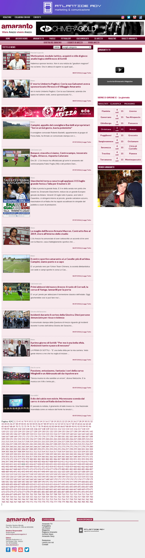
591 (47, 481)
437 (75, 464)
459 (71, 466)
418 (91, 461)
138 (75, 431)
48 (45, 424)
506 (75, 471)
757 (67, 499)
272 (59, 446)
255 (83, 444)
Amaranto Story (48, 536)
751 (43, 499)
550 (67, 476)
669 (83, 489)
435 (67, 464)
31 (88, 421)
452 (43, 466)
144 (7, 434)
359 (39, 456)
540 (27, 476)
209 (83, 439)
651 (11, 489)
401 (23, 461)
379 (27, 459)
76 (33, 426)
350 (3, 456)
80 (45, 426)
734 (67, 496)
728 (43, 496)
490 (11, 471)
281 (3, 449)
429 (43, 464)
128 (35, 431)
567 (43, 479)
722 (19, 496)
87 (64, 426)
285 (19, 449)
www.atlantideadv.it (12, 545)
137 (71, 431)
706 (47, 494)
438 (79, 464)
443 (7, 466)
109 (47, 429)
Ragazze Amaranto (129, 38)
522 (47, 474)
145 (11, 434)
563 (27, 479)
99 (8, 429)
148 (23, 434)
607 (19, 484)
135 (63, 431)
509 (87, 471)
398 (11, 461)
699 (19, 494)
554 (83, 476)
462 (83, 466)
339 (51, 454)
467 (11, 469)
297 (67, 449)
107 (39, 429)
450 (35, 466)
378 (23, 459)
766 (11, 502)
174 (35, 436)
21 (60, 421)
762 (87, 499)
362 (51, 456)
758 (71, 499)
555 (87, 476)
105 (31, 429)
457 (63, 466)
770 (27, 502)
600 (83, 481)
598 (75, 481)
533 (91, 474)
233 (87, 441)
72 (22, 426)
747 (27, 499)
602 (91, 481)
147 (19, 434)
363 (55, 456)
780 (67, 502)
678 (27, 491)
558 (7, 479)
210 (87, 439)
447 (23, 466)
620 (71, 484)
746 (23, 499)
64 (90, 424)
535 (7, 476)
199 (43, 439)
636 (43, 486)
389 (67, 459)
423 (19, 464)
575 (75, 479)
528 (71, 474)
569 (51, 479)
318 (59, 451)
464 (91, 466)
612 (39, 484)
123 (15, 431)
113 (63, 429)
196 (31, 439)
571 (59, 479)
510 (91, 471)
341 (59, 454)
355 (23, 456)
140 (83, 431)
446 (19, 466)
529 (75, 474)
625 (91, 484)
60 (78, 424)
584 (19, 481)
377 (19, 459)
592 (51, 481)
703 (35, 494)
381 (35, 459)
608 (23, 484)
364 (59, 456)
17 (49, 421)
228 (67, 441)
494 (27, 471)
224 (51, 441)
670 (87, 489)
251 (67, 444)
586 (27, 481)
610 (31, 484)
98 (5, 429)
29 (83, 421)
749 (35, 499)
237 (11, 444)
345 (75, 454)
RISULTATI (103, 104)
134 (59, 431)
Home (8, 38)
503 (63, 471)
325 (87, 451)
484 (79, 469)
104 (27, 429)
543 (39, 476)
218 (27, 441)
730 (51, 496)
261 (15, 446)
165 (91, 434)
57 (70, 424)
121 (7, 431)
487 (91, 469)
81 (47, 426)
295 (59, 449)
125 (23, 431)
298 (71, 449)
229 (71, 441)
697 (11, 494)
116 (75, 429)
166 (3, 436)
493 (23, 471)
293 (51, 449)
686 (59, 491)
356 (27, 456)
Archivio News (22, 38)
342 (63, 454)
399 (15, 461)
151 (35, 434)
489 (7, 471)
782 (75, 502)
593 (55, 481)
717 (91, 494)
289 (35, 449)
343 (67, 454)
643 (71, 486)
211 (91, 439)
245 (43, 444)
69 (14, 426)
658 (39, 489)
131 (47, 431)
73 (25, 426)
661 (51, 489)
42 (28, 424)
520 (39, 474)
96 (90, 426)
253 (75, 444)
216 (19, 441)
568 (47, 479)
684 (51, 491)
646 (83, 486)
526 (63, 474)
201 (51, 439)
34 (5, 424)
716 (87, 494)
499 (47, 471)
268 (43, 446)
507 (79, 471)
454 (51, 466)
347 (83, 454)
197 (35, 439)
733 (63, 496)
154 (47, 434)
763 (91, 499)
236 (7, 444)
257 (91, 444)
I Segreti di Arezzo (75, 42)
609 (27, 484)
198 (39, 439)
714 (79, 494)
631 (23, 486)
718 (3, 496)
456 (59, 466)
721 (15, 496)
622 (79, 484)
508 (83, 471)
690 (75, 491)
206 (71, 439)
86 (62, 426)
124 (19, 431)
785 (87, 502)
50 (50, 424)
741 (3, 499)
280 (91, 446)
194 (23, 439)
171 (23, 436)
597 (71, 481)
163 (83, 434)
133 (55, 431)
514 (15, 474)
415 (79, 461)
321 (71, 451)
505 (71, 471)
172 (27, 436)
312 (35, 451)
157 (59, 434)
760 (79, 499)
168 (11, 436)
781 (71, 502)
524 (55, 474)
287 (27, 449)
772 (35, 502)
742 (7, 499)
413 (71, 461)
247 (51, 444)
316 (51, 451)
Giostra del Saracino (52, 42)
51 (53, 424)
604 (7, 484)
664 (63, 489)
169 (15, 436)
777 (55, 502)
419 (3, 464)
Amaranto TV (38, 38)
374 (7, 459)
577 (83, 479)
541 (31, 476)
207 (75, 439)
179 (55, 436)
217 (23, 441)
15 (43, 421)
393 (83, 459)
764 (3, 502)
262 (19, 446)
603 (3, 484)
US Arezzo (46, 528)
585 (23, 481)
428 (39, 464)
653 (19, 489)
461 (79, 466)
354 (19, 456)
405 (39, 461)
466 (7, 469)
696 (7, 494)
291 (43, 449)
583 (15, 481)
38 (17, 424)
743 (11, 499)
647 (87, 486)
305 (7, 451)
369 (79, 456)
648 (91, 486)
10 (29, 421)
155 (51, 434)
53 (59, 424)
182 (67, 436)
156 (55, 434)
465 (3, 469)
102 (19, 429)
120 (3, 431)
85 (59, 426)
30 (86, 421)
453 (47, 466)
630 (19, 486)
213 (7, 441)
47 (42, 424)
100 (11, 429)
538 (19, 476)
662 (55, 489)
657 (35, 489)
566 (39, 479)
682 (43, 491)
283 (11, 449)
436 (71, 464)
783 (79, 502)
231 (79, 441)
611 (35, 484)
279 (87, 446)
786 (91, 502)
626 (3, 486)
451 (39, 466)
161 (75, 434)
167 (7, 436)
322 (75, 451)
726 (35, 496)
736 (75, 496)
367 (71, 456)
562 (23, 479)
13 (38, 421)
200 (47, 439)
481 (67, 469)
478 (55, 469)
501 (55, 471)
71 (19, 426)
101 (15, 429)
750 (39, 499)
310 (27, 451)
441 (91, 464)
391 (75, 459)
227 (63, 441)
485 (83, 469)
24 (69, 421)
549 (63, 476)
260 (11, 446)
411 (63, 461)
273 (63, 446)
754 (55, 499)
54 (62, 424)
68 (11, 426)
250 (63, 444)
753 (51, 499)
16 (46, 421)
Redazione (7, 17)
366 (67, 456)
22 (63, 421)
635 (39, 486)
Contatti (37, 17)
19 (55, 421)
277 (79, 446)
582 (11, 481)
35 (8, 424)
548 (59, 476)
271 (55, 446)
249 (59, 444)
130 (43, 431)
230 (75, 441)
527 (67, 474)
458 (67, 466)
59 (76, 424)
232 (83, 441)
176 (43, 436)
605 (11, 484)
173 (31, 436)
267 (39, 446)
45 (36, 424)
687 (63, 491)
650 (7, 489)
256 (87, 444)
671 (91, 489)
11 (32, 421)
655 (27, 489)
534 (3, 476)
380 (31, 459)
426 (31, 464)
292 (47, 449)
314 (43, 451)
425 (27, 464)
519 (35, 474)
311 (31, 451)
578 (87, 479)
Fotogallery (66, 38)
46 (39, 424)
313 (39, 451)
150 (31, 434)
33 (2, 424)
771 (31, 502)
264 (27, 446)
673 (7, 491)
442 (3, 466)
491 (15, 471)
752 (47, 499)
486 (87, 469)
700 (23, 494)
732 (59, 496)
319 (63, 451)
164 (87, 434)
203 (59, 439)
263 (23, 446)
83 (53, 426)
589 (39, 481)
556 (91, 476)
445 (15, 466)
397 (7, 461)
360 (43, 456)
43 (31, 424)
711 (67, 494)
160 (71, 434)
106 (35, 429)
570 (55, 479)
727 (39, 496)
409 (55, 461)
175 (39, 436)
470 (23, 469)
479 (59, 469)
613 (43, 484)
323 (79, 451)
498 (43, 471)
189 (3, 439)
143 (3, 434)
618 (63, 484)
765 (7, 502)
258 (3, 446)
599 (79, 481)
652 (15, 489)
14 (41, 421)
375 (11, 459)
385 (51, 459)
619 (67, 484)
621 (75, 484)
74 (28, 426)
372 (91, 456)
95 (87, 426)
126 (27, 431)
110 (51, 429)
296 (63, 449)
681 (39, 491)
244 (39, 444)
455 (55, 466)
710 (63, 494)
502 (59, 471)
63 (87, 424)
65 (2, 426)
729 (47, 496)
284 (15, 449)
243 (35, 444)
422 (15, 464)
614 (47, 484)
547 (55, 476)
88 (67, 426)
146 (15, 434)
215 (15, 441)
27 (77, 421)
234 (91, 441)
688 (67, 491)
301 (83, 449)
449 (31, 466)
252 (71, 444)
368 (75, 456)
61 (81, 424)
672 (3, 491)
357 (31, 456)
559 (11, 479)
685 (55, 491)
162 (79, 434)
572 (63, 479)
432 (55, 464)
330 (15, 454)
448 (27, 466)
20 (58, 421)
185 (79, 436)
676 (19, 491)
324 (83, 451)
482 (71, 469)
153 (43, 434)
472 (31, 469)
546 (51, 476)
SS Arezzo (98, 38)
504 (67, 471)
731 (55, 496)
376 (15, 459)
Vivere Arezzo (93, 42)
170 (19, 436)
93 (81, 426)
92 (78, 426)
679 (31, 491)
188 (91, 436)
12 (35, 421)
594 (59, 481)
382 (39, 459)
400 (19, 461)
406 (43, 461)
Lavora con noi (48, 542)
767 (15, 502)
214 (11, 441)
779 (63, 502)
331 (19, 454)
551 (71, 476)
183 (71, 436)
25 (72, 421)
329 (11, 454)
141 (87, 431)
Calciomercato (82, 38)
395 (91, 459)
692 (83, 491)
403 (31, 461)
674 (11, 491)
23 (66, 421)
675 (15, 491)
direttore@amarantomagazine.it (16, 534)
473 (35, 469)
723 (23, 496)
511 (3, 474)
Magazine (112, 38)
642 (67, 486)
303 (91, 449)
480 (63, 469)
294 (55, 449)
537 (15, 476)
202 (55, 439)
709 (59, 494)
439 (83, 464)
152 (39, 434)
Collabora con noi (22, 17)
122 (11, 431)
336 (39, 454)
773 (39, 502)
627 (7, 486)
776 (51, 502)
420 (7, 464)
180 (59, 436)
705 (43, 494)
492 (19, 471)
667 (75, 489)
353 (15, 456)
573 (67, 479)
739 (87, 496)
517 (27, 474)
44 (33, 424)
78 (39, 426)
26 (74, 421)
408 (51, 461)
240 (23, 444)
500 (51, 471)
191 (11, 439)
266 (35, 446)
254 (79, 444)
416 (83, 461)
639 (55, 486)
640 (59, 486)
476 (47, 469)
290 (39, 449)
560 (15, 479)
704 (39, 494)
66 (5, 426)
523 (51, 474)
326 (91, 451)
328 (7, 454)
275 (71, 446)
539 (23, 476)
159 (67, 434)
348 (87, 454)
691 (79, 491)
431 (51, 464)
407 (47, 461)
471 (27, 469)
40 (22, 424)
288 (31, 449)
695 (3, 494)
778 (59, 502)
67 (8, 426)
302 (87, 449)
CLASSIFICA (115, 104)
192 (15, 439)
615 (51, 484)
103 (23, 429)
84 (56, 426)
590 (43, 481)
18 (52, 421)
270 (51, 446)
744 (15, 499)
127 (31, 431)
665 (67, 489)
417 (87, 461)
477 (51, 469)
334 (31, 454)
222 (43, 441)
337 (43, 454)
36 (11, 424)
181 (63, 436)
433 (59, 464)
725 (31, 496)
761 (83, 499)
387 (59, 459)
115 (71, 429)
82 (50, 426)
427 (35, 464)
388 (63, 459)
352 (11, 456)
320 (67, 451)
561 (19, 479)
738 (83, 496)
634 (35, 486)
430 (47, 464)
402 (27, 461)
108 (43, 429)
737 (79, 496)
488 (3, 471)
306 (11, 451)
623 (83, 484)
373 (3, 459)
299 (75, 449)
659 (43, 489)
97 (2, 429)
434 (63, 464)
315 (47, 451)
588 (35, 481)
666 (71, 489)
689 (71, 491)
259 (7, 446)
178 (51, 436)
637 (47, 486)
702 (31, 494)
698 (15, 494)
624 (87, 484)
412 (67, 461)
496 (35, 471)
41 (25, 424)
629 (15, 486)
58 (73, 424)
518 (31, 474)
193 (19, 439)
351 (7, 456)
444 (11, 466)
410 (59, 461)
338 (47, 454)
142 (91, 431)
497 (39, 471)
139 (79, 431)
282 (7, 449)
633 (31, 486)
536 (11, 476)
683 (47, 491)
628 (11, 486)
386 (55, 459)
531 (83, 474)
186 (83, 436)
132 (51, 431)
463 (87, 466)
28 (80, 421)
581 (7, 481)
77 (36, 426)
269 (47, 446)
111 (55, 429)
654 (23, 489)
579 (91, 479)
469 (19, 469)
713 (75, 494)
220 (35, 441)
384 (47, 459)
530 (79, 474)
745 (19, 499)
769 (23, 502)
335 (35, 454)
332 (23, 454)
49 (47, 424)
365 (63, 456)
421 (11, 464)
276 (75, 446)
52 (56, 424)
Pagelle (52, 38)
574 (71, 479)
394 (87, 459)
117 (79, 429)
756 (63, 499)
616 (55, 484)
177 (47, 436)
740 (91, 496)
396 (3, 461)
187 (87, 436)
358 (35, 456)
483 (75, 469)
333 (27, 454)
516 (23, 474)
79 (42, 426)
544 (43, 476)
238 (15, 444)
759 (75, 499)
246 (47, 444)
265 (31, 446)
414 (75, 461)
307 (15, 451)
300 (79, 449)
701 (27, 494)
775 (47, 502)
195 (27, 439)
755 (59, 499)
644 (75, 486)
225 (55, 441)
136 (67, 431)
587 (31, 481)
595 (63, 481)
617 (59, 484)
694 (91, 491)
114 (67, 429)
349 (91, 454)
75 (31, 426)
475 (43, 469)
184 (75, 436)
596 (67, 481)
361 (47, 456)
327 (3, 454)
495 (31, 471)
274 (67, 446)
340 (55, 454)
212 (3, 441)
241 (27, 444)
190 (7, 439)
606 (15, 484)
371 (87, 456)
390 (71, 459)
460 (75, 466)
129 (39, 431)
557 (3, 479)
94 (84, 426)
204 (63, 439)
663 (59, 489)
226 (59, 441)
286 (23, 449)
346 (79, 454)
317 (55, 451)
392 (79, 459)
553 (79, 476)
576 (79, 479)
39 (19, 424)
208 (79, 439)
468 (15, 469)
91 (76, 426)
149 (27, 434)
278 (83, 446)
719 (7, 496)
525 (59, 474)
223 (47, 441)
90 (73, 426)
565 (35, 479)
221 (39, 441)
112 (59, 429)
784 (83, 502)
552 (75, 476)
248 (55, 444)
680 (35, 491)
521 (43, 474)
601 (87, 481)
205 (67, 439)
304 (3, 451)
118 (83, 429)
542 (35, 476)
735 (71, 496)
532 (87, 474)
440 (87, 464)
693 (87, 491)
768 (19, 502)
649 (3, 489)
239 (19, 444)
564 (31, 479)
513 (11, 474)
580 (3, 481)
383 (43, 459)
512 (7, 474)
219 (31, 441)
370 (83, 456)
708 (55, 494)
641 (63, 486)
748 (31, 499)
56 (67, 424)
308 (19, 451)
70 (17, 426)
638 (51, 486)
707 (51, 494)
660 (47, 489)
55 (64, 424)
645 (79, 486)
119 (87, 429)
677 (23, 491)
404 (35, 461)
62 (84, 424)
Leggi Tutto (87, 73)
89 (70, 426)
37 (14, 424)
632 (27, 486)
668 (79, 489)
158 (63, 434)
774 (43, 502)
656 (31, 489)
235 (3, 444)
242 (31, 444)
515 (19, 474)
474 (39, 469)
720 (11, 496)
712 (71, 494)
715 (83, 494)
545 (47, 476)
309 (23, 451)
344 (71, 454)
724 (27, 496)
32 (91, 421)
